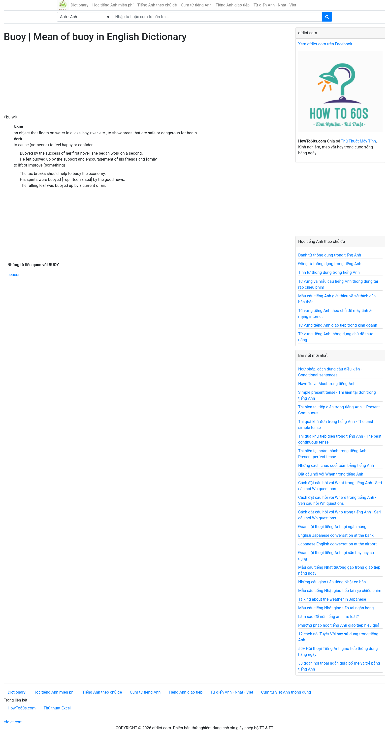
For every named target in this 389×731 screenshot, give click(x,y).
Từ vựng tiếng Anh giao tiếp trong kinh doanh (337, 325)
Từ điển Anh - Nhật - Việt (275, 5)
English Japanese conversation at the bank (336, 535)
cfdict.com (13, 722)
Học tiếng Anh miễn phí (112, 5)
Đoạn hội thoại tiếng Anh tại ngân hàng (332, 526)
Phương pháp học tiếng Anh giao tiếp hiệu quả (338, 625)
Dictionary (80, 5)
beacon (14, 274)
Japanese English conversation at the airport (337, 544)
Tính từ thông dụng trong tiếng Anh (329, 272)
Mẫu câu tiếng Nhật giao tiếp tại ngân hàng (336, 608)
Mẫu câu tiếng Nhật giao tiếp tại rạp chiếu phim (339, 590)
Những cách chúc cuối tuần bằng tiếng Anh (336, 465)
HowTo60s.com (21, 708)
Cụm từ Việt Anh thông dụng (286, 692)
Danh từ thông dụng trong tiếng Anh (329, 255)
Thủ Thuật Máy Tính (358, 141)
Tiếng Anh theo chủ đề (157, 5)
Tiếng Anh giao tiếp (233, 5)
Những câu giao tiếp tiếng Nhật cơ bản (332, 582)
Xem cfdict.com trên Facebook (325, 44)
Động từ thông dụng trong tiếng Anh (329, 263)
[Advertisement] (145, 79)
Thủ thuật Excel (57, 708)
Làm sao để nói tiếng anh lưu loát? (328, 616)
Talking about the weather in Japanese (332, 599)
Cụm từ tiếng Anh (196, 5)
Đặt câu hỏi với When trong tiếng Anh (330, 474)
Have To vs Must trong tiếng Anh (327, 383)
